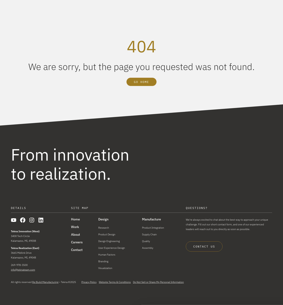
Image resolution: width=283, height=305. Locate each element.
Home (75, 219)
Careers (266, 3)
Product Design (106, 234)
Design (169, 12)
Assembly (147, 248)
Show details (54, 298)
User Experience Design (111, 248)
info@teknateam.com (23, 269)
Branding (103, 261)
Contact (77, 250)
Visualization (105, 268)
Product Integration (153, 227)
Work (216, 12)
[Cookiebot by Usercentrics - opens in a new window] (23, 298)
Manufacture (194, 12)
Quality (146, 241)
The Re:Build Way (243, 3)
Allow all (252, 283)
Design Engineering (109, 241)
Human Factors (106, 254)
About (233, 12)
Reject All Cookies (252, 294)
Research (103, 227)
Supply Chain (149, 234)
